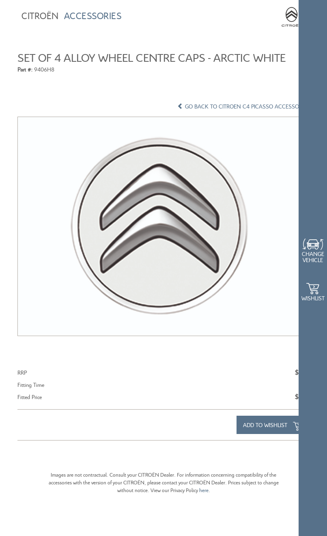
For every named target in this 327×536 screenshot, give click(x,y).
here (203, 490)
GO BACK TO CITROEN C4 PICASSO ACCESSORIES (243, 106)
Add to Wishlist (273, 426)
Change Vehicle (313, 257)
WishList (313, 298)
